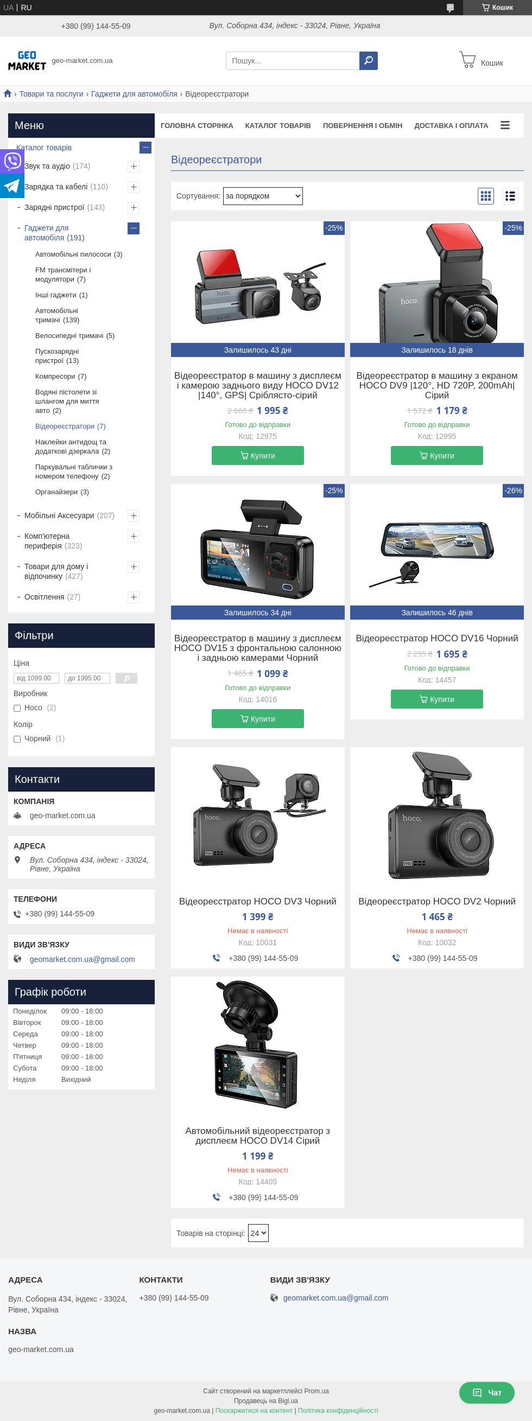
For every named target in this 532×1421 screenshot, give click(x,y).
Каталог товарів (278, 126)
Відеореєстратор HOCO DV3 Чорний (258, 902)
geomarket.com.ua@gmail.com (82, 959)
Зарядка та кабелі (55, 186)
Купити (263, 455)
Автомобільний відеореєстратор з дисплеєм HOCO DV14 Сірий (258, 1136)
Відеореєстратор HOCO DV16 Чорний (437, 638)
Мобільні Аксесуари (59, 515)
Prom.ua (317, 1391)
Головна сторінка (197, 126)
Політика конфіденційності (338, 1410)
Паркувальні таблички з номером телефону (73, 471)
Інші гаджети (56, 295)
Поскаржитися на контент (254, 1410)
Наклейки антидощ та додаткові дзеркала (70, 446)
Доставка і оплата (451, 126)
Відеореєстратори (64, 426)
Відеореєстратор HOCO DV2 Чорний (437, 902)
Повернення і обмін (363, 126)
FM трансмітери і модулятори (63, 274)
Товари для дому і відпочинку (56, 571)
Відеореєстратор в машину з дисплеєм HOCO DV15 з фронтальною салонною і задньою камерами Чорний (257, 648)
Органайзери (56, 492)
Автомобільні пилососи (73, 254)
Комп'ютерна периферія (46, 541)
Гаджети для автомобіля (134, 94)
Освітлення (44, 596)
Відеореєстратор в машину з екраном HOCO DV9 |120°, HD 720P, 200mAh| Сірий (437, 385)
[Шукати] (368, 61)
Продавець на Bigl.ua (266, 1401)
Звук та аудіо (47, 166)
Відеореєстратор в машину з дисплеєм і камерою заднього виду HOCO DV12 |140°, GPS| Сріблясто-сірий (257, 385)
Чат (487, 1393)
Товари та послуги (51, 94)
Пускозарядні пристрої (57, 356)
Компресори (55, 376)
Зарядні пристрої (54, 207)
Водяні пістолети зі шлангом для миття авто (67, 401)
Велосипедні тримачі (69, 336)
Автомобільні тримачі (56, 315)
